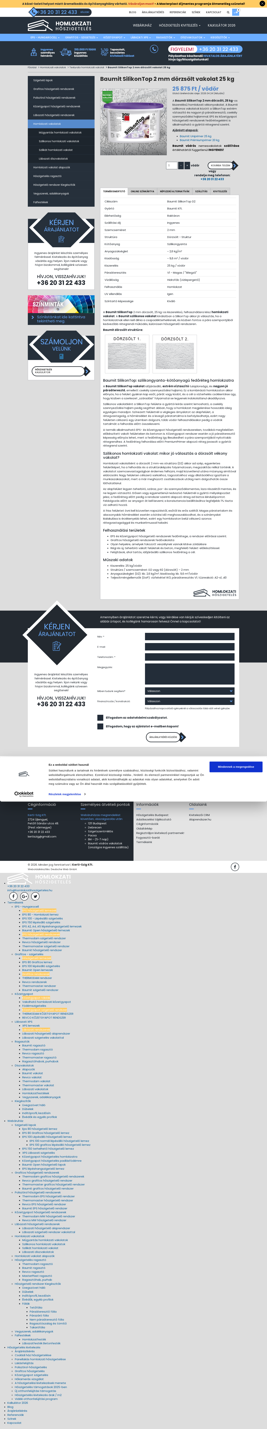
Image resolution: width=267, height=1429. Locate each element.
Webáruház (142, 25)
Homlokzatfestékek (35, 1096)
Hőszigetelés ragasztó (47, 176)
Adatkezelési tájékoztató (153, 822)
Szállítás (201, 191)
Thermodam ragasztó (37, 1052)
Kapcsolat (213, 12)
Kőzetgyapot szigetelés (31, 1378)
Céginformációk (147, 826)
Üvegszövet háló (33, 1107)
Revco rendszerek (34, 984)
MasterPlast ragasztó (37, 1278)
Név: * (100, 637)
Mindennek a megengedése (236, 1394)
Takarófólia (37, 1330)
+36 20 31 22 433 (205, 179)
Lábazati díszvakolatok (53, 159)
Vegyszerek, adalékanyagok (51, 193)
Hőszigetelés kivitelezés (179, 25)
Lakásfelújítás (24, 1365)
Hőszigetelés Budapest (152, 817)
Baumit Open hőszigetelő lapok (44, 1167)
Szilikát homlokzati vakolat (56, 150)
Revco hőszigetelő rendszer (41, 945)
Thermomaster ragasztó (39, 1060)
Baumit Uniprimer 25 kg (195, 136)
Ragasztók (165, 37)
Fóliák (26, 1306)
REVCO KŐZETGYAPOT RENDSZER (44, 1020)
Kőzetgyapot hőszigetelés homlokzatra (49, 1159)
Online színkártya (142, 191)
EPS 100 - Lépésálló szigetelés (42, 921)
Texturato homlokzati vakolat (87, 67)
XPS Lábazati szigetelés (38, 1155)
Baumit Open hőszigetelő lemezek (46, 933)
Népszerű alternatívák (174, 191)
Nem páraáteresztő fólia (47, 1322)
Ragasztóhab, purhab (37, 1282)
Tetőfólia (36, 1310)
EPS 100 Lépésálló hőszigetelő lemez (47, 1139)
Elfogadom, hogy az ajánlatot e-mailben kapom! (142, 726)
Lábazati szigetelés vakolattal (43, 1040)
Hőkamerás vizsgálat (29, 1381)
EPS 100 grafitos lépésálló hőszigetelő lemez (60, 1147)
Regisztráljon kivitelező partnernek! (160, 835)
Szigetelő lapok (43, 80)
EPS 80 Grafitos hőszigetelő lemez (45, 1135)
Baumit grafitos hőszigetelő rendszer (48, 1191)
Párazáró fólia (39, 1318)
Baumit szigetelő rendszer (40, 992)
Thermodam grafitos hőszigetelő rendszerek (53, 1179)
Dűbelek (27, 1111)
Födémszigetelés (34, 1008)
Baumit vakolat (32, 1076)
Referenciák (178, 12)
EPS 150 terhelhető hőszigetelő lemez (48, 1151)
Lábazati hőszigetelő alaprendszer (46, 1036)
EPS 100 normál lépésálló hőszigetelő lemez (59, 1143)
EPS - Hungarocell (45, 37)
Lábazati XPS (141, 37)
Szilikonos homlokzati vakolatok (59, 141)
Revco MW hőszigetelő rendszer (44, 1223)
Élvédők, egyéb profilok (37, 1302)
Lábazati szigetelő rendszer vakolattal (48, 1234)
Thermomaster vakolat (38, 1088)
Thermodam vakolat (36, 1084)
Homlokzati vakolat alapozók (51, 167)
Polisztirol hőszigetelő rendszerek (54, 98)
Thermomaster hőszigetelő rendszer (47, 1203)
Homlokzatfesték (34, 1342)
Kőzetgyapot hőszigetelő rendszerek (56, 106)
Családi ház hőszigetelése (33, 1358)
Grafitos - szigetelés (81, 37)
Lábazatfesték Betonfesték (41, 1346)
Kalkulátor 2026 (221, 25)
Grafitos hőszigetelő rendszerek (53, 89)
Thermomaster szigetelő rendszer (46, 949)
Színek (196, 12)
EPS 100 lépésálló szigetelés (41, 968)
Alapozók (28, 1072)
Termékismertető (114, 191)
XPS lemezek (31, 1028)
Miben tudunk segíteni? (111, 691)
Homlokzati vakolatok (53, 67)
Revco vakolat (32, 1080)
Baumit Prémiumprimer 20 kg (199, 140)
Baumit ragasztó (33, 1048)
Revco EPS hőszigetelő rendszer (44, 1207)
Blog (132, 12)
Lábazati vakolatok (35, 1091)
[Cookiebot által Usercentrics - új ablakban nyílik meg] (24, 1422)
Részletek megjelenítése (65, 1421)
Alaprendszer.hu (200, 822)
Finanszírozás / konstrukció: (114, 701)
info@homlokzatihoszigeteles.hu (29, 893)
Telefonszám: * (106, 657)
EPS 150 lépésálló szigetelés (41, 925)
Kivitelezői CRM (199, 817)
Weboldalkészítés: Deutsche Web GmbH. (52, 871)
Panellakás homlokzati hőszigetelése (40, 1362)
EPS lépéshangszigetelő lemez (43, 1171)
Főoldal (32, 67)
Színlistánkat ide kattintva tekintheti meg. (61, 319)
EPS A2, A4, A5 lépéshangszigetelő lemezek (52, 929)
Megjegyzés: (105, 667)
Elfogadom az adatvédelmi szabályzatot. (137, 718)
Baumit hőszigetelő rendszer (42, 953)
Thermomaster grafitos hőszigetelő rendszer (53, 1187)
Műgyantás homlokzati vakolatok (60, 132)
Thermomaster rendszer (39, 988)
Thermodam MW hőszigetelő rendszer (48, 1219)
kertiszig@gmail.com (42, 839)
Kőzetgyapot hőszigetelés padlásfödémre (52, 1163)
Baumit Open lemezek (37, 972)
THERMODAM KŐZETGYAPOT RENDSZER (47, 1016)
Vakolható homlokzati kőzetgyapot (46, 1004)
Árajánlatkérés (153, 12)
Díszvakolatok (193, 37)
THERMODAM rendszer (37, 980)
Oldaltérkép (144, 831)
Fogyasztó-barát (148, 840)
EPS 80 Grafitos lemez (37, 965)
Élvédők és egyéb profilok (39, 1119)
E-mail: (101, 647)
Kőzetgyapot (114, 37)
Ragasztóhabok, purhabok (40, 1064)
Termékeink (144, 844)
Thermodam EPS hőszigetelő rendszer (48, 1199)
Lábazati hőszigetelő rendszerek (54, 115)
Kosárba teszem (214, 165)
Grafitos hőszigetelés (30, 1373)
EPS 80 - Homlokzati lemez (40, 917)
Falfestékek (40, 202)
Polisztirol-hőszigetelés (31, 1370)
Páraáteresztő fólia (43, 1314)
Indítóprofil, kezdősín (36, 1115)
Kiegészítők (220, 37)
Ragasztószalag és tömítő (48, 1326)
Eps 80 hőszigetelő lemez (39, 1131)
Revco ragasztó (33, 1056)
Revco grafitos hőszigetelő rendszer (47, 1183)
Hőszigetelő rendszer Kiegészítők (54, 185)
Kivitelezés (220, 191)
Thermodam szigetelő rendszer (44, 941)
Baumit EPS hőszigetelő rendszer (44, 1211)
